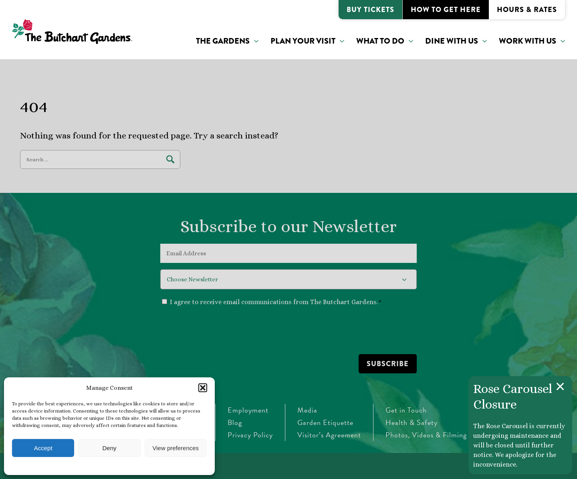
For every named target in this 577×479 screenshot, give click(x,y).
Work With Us (527, 41)
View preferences (176, 448)
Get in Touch (406, 410)
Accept (43, 448)
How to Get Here (446, 9)
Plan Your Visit (302, 41)
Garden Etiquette (325, 422)
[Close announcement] (560, 386)
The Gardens (223, 41)
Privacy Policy (250, 434)
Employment (248, 410)
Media (307, 410)
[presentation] (221, 329)
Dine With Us (451, 41)
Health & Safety (411, 422)
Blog (235, 422)
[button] (203, 388)
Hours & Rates (527, 9)
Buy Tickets (370, 9)
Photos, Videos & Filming (426, 434)
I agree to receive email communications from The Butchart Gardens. (275, 302)
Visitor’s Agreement (329, 434)
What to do (380, 41)
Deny (109, 448)
